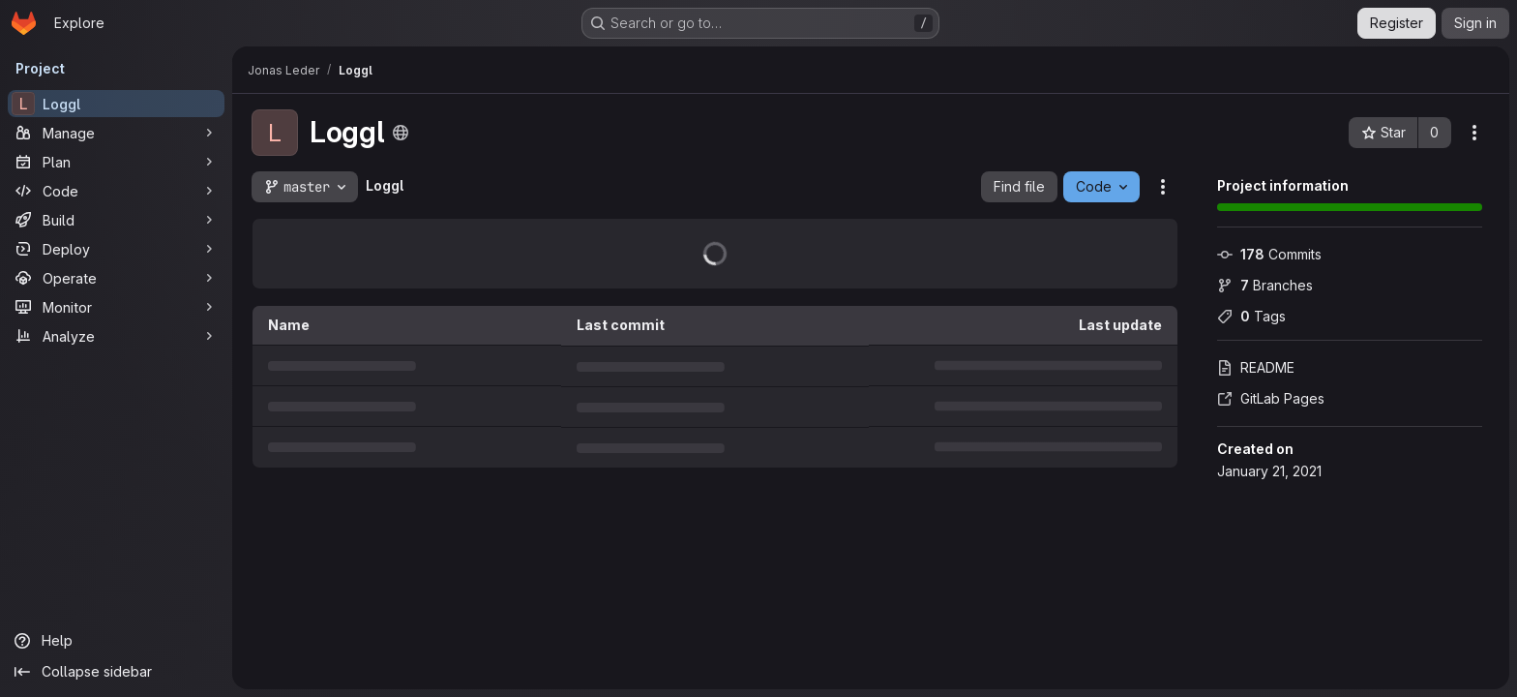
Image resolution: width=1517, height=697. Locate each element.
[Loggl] (116, 103)
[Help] (116, 640)
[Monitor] (116, 306)
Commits (1269, 254)
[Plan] (116, 161)
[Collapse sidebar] (116, 671)
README (1255, 367)
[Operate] (116, 277)
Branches (1265, 285)
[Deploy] (116, 248)
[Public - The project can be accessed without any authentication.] (400, 132)
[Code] (116, 190)
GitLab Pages (1270, 398)
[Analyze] (116, 335)
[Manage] (116, 132)
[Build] (116, 219)
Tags (1251, 316)
